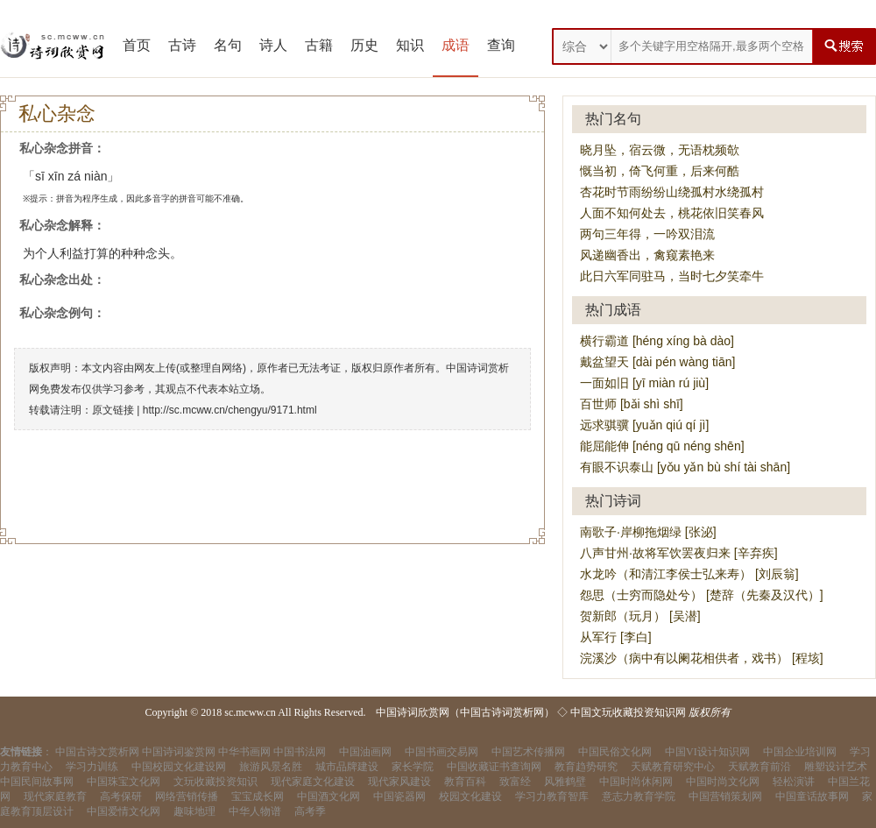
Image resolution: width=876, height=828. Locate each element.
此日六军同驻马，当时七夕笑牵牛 (672, 276)
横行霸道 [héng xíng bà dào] (657, 341)
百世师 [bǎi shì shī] (631, 404)
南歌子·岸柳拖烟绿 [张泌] (648, 532)
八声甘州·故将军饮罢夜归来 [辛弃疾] (679, 553)
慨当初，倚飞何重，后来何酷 (659, 171)
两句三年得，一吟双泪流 (647, 234)
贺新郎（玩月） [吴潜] (640, 616)
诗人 (273, 45)
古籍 (319, 45)
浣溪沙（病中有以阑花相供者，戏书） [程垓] (701, 658)
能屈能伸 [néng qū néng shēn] (662, 446)
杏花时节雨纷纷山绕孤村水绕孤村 (672, 192)
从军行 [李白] (616, 637)
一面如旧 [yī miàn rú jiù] (644, 383)
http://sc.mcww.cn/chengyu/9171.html (230, 410)
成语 (456, 45)
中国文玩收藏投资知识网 (628, 712)
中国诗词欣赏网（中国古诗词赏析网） (465, 712)
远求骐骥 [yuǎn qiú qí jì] (644, 425)
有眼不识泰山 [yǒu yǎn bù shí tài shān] (685, 467)
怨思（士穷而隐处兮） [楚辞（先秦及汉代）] (701, 595)
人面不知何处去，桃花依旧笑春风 (672, 213)
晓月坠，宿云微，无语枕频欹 (659, 150)
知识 (410, 45)
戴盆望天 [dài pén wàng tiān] (657, 362)
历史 (364, 45)
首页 (137, 45)
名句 (228, 45)
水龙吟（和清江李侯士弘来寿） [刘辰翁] (689, 574)
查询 (501, 45)
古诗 (182, 45)
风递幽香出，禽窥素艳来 (647, 255)
